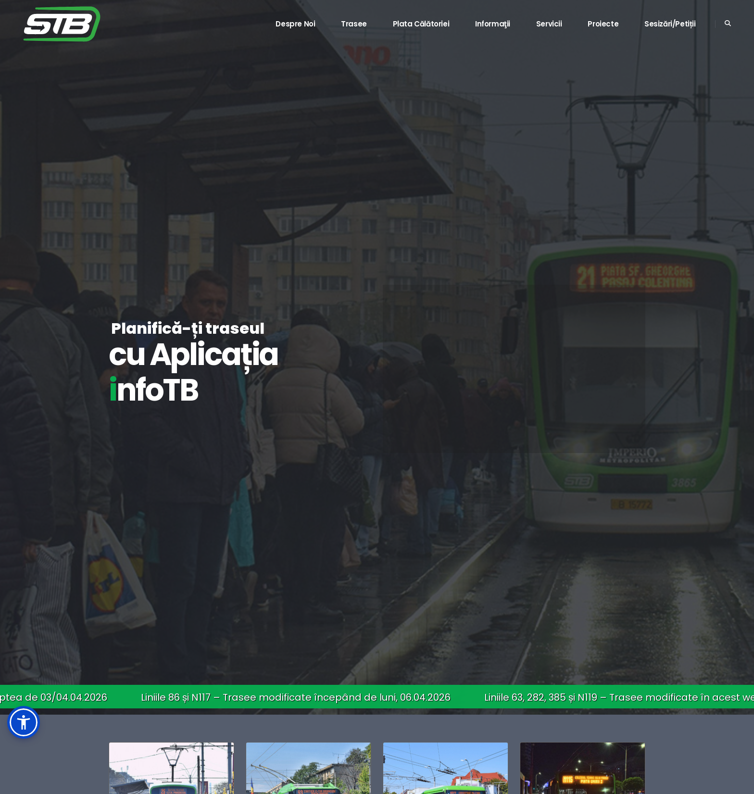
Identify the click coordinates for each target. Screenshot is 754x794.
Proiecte (603, 24)
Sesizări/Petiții (670, 24)
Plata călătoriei (421, 24)
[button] (24, 722)
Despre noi (295, 24)
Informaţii (492, 24)
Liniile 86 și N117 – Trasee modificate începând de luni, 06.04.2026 (299, 697)
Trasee (354, 24)
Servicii (549, 24)
